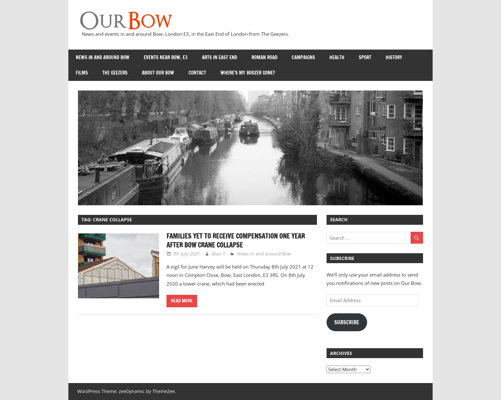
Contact (197, 72)
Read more (182, 301)
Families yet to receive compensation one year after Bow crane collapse (235, 240)
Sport (365, 57)
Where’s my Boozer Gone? (247, 72)
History (394, 57)
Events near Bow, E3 (166, 57)
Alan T (218, 254)
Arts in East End (219, 57)
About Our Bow (158, 72)
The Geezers (114, 72)
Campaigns (303, 57)
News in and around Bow (102, 57)
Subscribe (346, 322)
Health (336, 57)
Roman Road (264, 57)
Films (82, 72)
